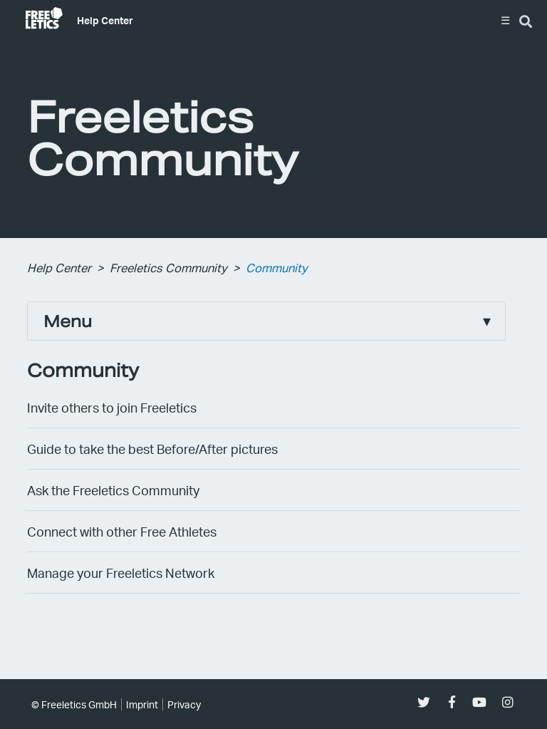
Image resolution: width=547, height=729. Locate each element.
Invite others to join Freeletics (112, 407)
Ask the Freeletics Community (113, 490)
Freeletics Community (168, 267)
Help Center (105, 20)
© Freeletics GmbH (74, 704)
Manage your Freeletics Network (120, 572)
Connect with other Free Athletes (122, 531)
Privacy (184, 704)
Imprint (142, 704)
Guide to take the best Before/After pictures (152, 448)
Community (277, 267)
